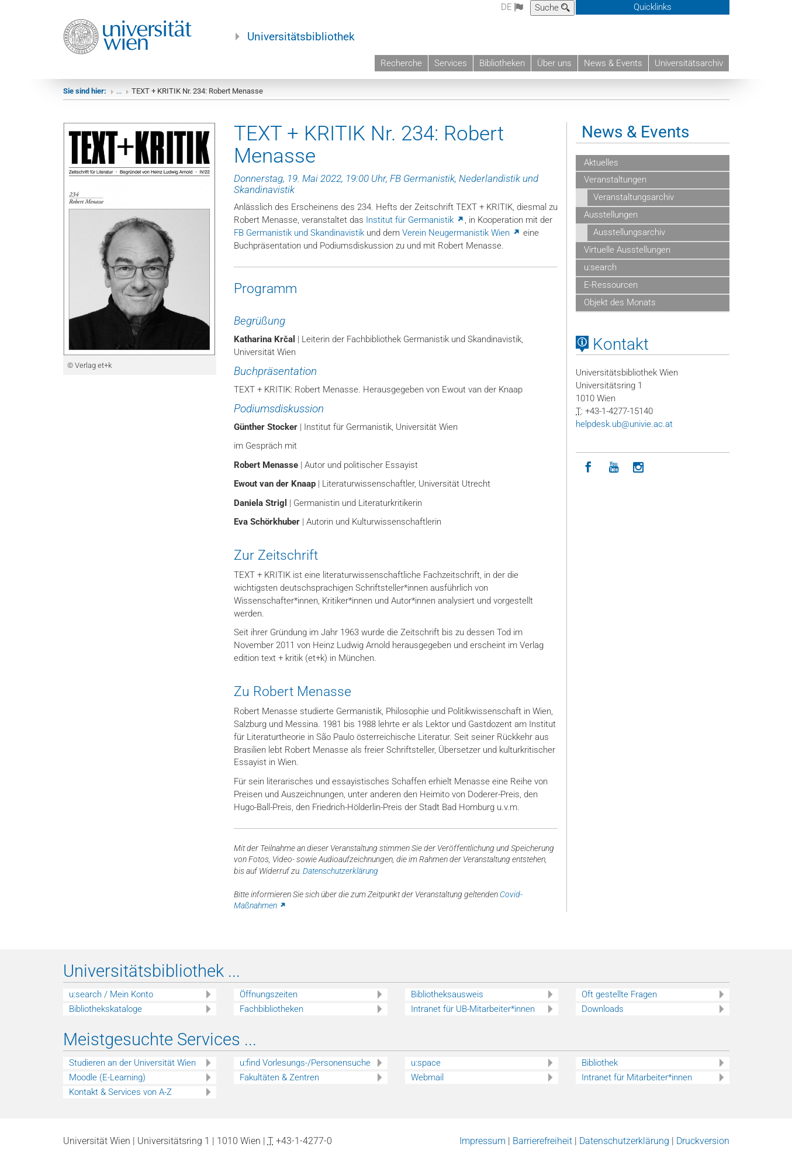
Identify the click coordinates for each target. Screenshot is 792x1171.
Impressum (482, 1150)
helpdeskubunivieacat (624, 434)
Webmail (427, 1088)
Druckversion (702, 1150)
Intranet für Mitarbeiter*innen (637, 1088)
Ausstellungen (610, 225)
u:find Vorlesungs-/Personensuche (305, 1073)
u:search (599, 277)
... (119, 101)
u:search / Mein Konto (111, 1004)
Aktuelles (600, 172)
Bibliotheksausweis (447, 1004)
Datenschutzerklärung (340, 881)
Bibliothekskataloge (105, 1019)
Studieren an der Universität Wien (132, 1073)
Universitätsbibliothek (301, 36)
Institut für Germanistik (415, 230)
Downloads (603, 1019)
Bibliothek (600, 1073)
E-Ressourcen (610, 295)
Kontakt (612, 354)
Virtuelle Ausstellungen (626, 259)
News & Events (613, 63)
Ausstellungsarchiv (629, 242)
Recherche (401, 63)
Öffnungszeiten (269, 1004)
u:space (426, 1073)
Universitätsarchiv (689, 63)
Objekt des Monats (619, 312)
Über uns (554, 63)
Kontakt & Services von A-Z (120, 1102)
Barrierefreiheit (542, 1150)
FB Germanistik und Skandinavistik (299, 242)
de (512, 7)
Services (450, 63)
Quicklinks (653, 7)
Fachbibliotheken (271, 1019)
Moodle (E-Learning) (107, 1088)
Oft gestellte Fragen (619, 1004)
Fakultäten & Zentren (279, 1088)
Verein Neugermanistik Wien (461, 242)
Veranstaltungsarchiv (633, 207)
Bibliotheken (502, 63)
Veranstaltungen (614, 190)
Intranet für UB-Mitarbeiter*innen (473, 1019)
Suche (552, 7)
